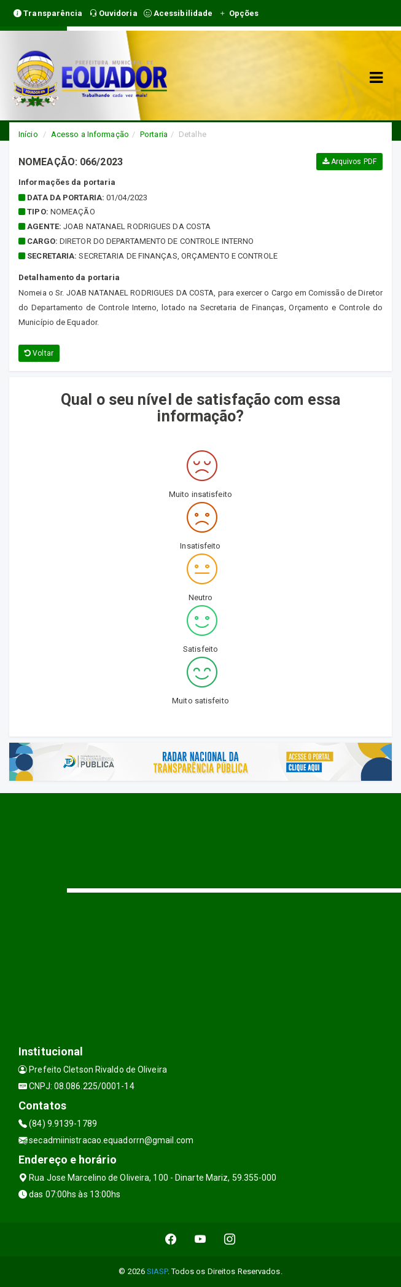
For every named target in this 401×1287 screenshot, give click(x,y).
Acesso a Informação (90, 134)
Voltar (39, 353)
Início (28, 134)
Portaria (154, 134)
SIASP (157, 1271)
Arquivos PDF (349, 161)
